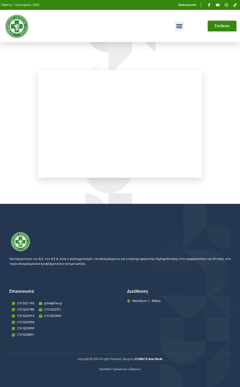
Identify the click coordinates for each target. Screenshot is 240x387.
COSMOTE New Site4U (148, 359)
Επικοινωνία (187, 5)
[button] (179, 26)
